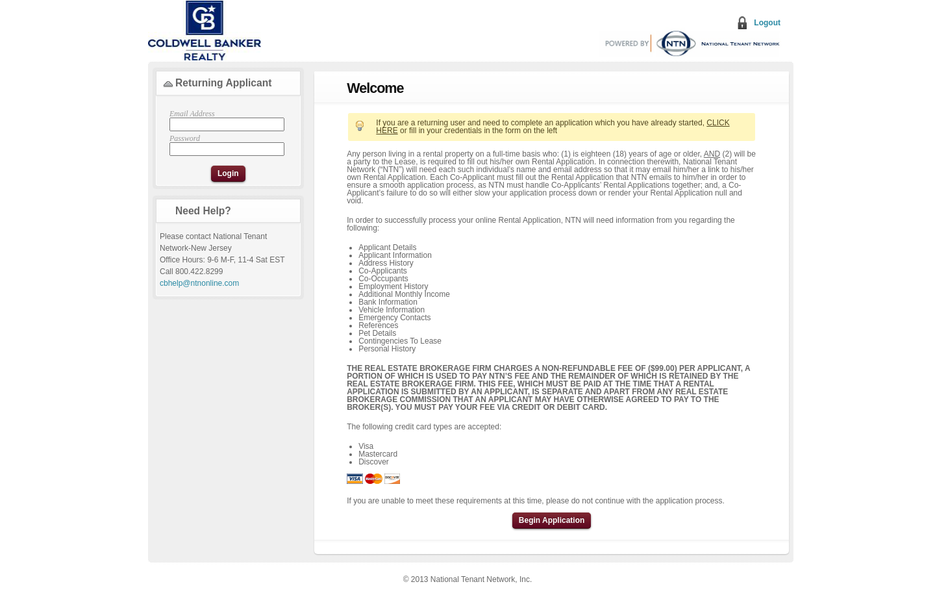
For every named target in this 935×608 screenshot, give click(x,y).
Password (224, 145)
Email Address (224, 120)
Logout (767, 22)
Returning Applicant (223, 82)
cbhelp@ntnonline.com (199, 283)
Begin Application (552, 520)
